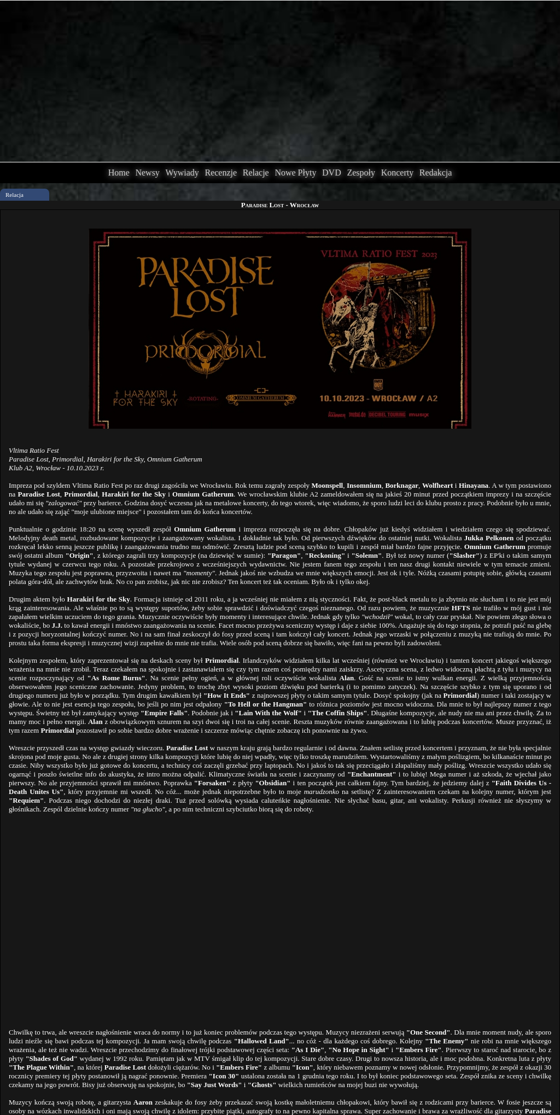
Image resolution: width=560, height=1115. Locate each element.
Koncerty (397, 172)
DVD (331, 172)
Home (119, 172)
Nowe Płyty (295, 172)
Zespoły (361, 172)
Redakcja (435, 172)
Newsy (147, 172)
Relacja (14, 194)
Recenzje (221, 172)
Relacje (256, 172)
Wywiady (182, 172)
